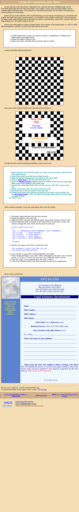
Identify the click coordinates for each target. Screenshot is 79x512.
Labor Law (10, 312)
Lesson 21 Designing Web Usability (64, 401)
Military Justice (10, 310)
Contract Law (10, 314)
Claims (10, 318)
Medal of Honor (25, 182)
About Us (10, 320)
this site (44, 396)
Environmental (10, 316)
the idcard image (21, 195)
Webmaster (25, 409)
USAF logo (22, 180)
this (38, 394)
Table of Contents (41, 401)
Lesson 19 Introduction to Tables (15, 401)
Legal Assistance (10, 308)
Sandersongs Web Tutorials (24, 408)
